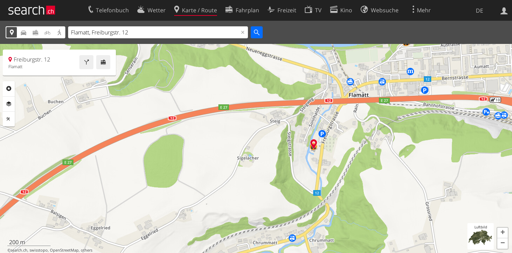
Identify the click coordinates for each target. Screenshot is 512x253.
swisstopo (38, 250)
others (86, 250)
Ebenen (9, 104)
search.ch (19, 250)
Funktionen (9, 119)
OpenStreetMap (64, 250)
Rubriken (9, 88)
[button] (502, 233)
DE (479, 10)
